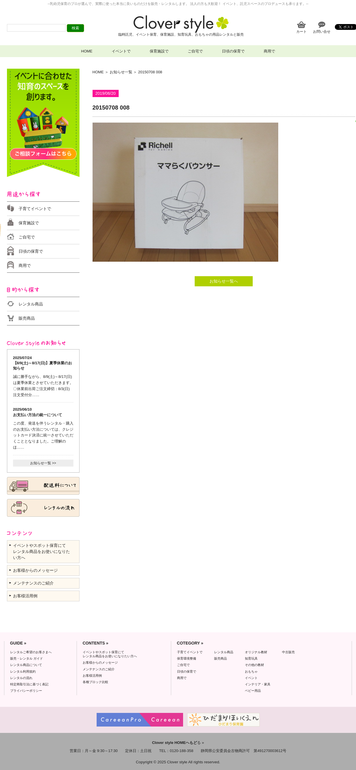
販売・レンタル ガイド (26, 658)
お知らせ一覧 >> (43, 463)
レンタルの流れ (21, 678)
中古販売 (288, 652)
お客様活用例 (25, 596)
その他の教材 (254, 665)
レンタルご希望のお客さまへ (31, 652)
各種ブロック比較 (95, 682)
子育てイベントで (35, 208)
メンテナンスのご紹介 (33, 583)
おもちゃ (251, 671)
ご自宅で (195, 51)
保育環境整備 (186, 658)
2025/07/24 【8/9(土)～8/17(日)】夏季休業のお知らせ (42, 363)
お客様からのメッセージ (35, 570)
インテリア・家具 (257, 684)
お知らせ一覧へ (223, 281)
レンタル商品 (31, 304)
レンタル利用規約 (23, 671)
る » (178, 742)
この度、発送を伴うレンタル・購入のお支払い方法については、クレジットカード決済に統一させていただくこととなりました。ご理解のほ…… (43, 435)
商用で (269, 51)
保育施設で (159, 51)
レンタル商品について (26, 665)
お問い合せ (321, 31)
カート (301, 31)
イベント (251, 678)
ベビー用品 (253, 690)
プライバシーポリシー (26, 690)
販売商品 (27, 318)
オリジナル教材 (256, 652)
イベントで (121, 51)
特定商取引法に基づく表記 (29, 684)
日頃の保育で (233, 51)
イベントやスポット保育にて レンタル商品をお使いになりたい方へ (41, 551)
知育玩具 (251, 658)
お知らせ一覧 (121, 72)
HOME (87, 51)
